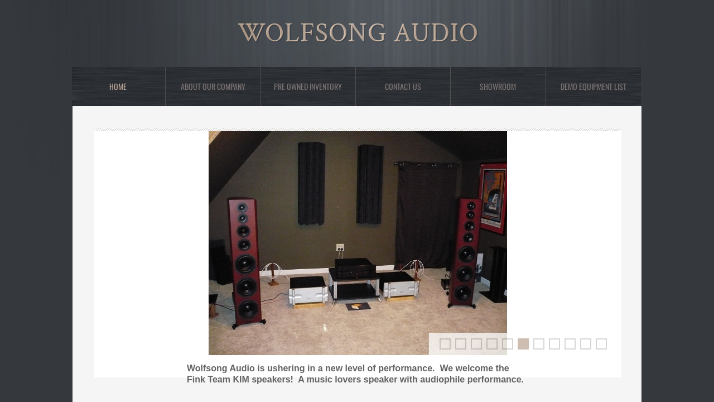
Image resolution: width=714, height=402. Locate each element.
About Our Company (213, 86)
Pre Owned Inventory (308, 86)
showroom (498, 86)
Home (118, 86)
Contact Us (403, 86)
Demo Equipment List (593, 86)
